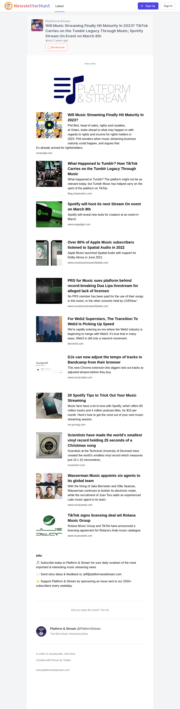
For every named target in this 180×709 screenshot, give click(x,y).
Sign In (168, 5)
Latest (59, 6)
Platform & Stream (57, 21)
